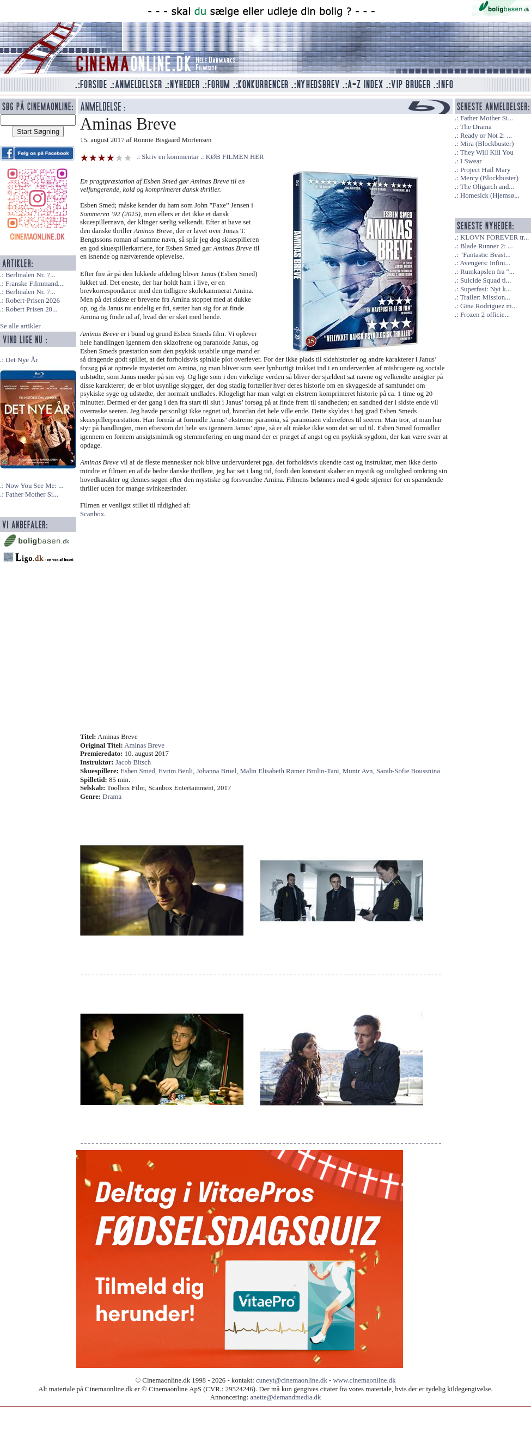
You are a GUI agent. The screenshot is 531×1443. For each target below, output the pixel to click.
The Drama (476, 127)
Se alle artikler (20, 326)
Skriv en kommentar (170, 157)
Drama (111, 796)
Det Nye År (21, 360)
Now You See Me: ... (34, 486)
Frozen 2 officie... (485, 315)
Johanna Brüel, (218, 771)
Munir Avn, (359, 771)
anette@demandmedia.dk (285, 1397)
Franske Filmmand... (34, 284)
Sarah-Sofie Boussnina (408, 771)
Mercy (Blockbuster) (489, 178)
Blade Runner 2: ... (486, 246)
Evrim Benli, (177, 771)
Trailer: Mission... (485, 297)
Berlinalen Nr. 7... (30, 275)
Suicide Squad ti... (485, 280)
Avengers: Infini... (485, 263)
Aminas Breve (144, 745)
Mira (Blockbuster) (487, 144)
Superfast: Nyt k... (485, 289)
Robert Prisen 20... (31, 309)
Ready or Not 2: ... (486, 135)
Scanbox (92, 514)
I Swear (470, 161)
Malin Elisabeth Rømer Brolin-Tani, (291, 771)
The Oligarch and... (487, 187)
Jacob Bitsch (133, 762)
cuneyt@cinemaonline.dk (291, 1380)
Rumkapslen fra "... (487, 272)
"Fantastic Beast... (485, 255)
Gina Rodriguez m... (488, 306)
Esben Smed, (139, 771)
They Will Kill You (487, 152)
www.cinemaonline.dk (364, 1380)
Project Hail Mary (485, 170)
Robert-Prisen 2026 (32, 300)
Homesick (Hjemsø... (490, 195)
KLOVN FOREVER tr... (494, 237)
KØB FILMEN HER (235, 157)
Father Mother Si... (31, 494)
